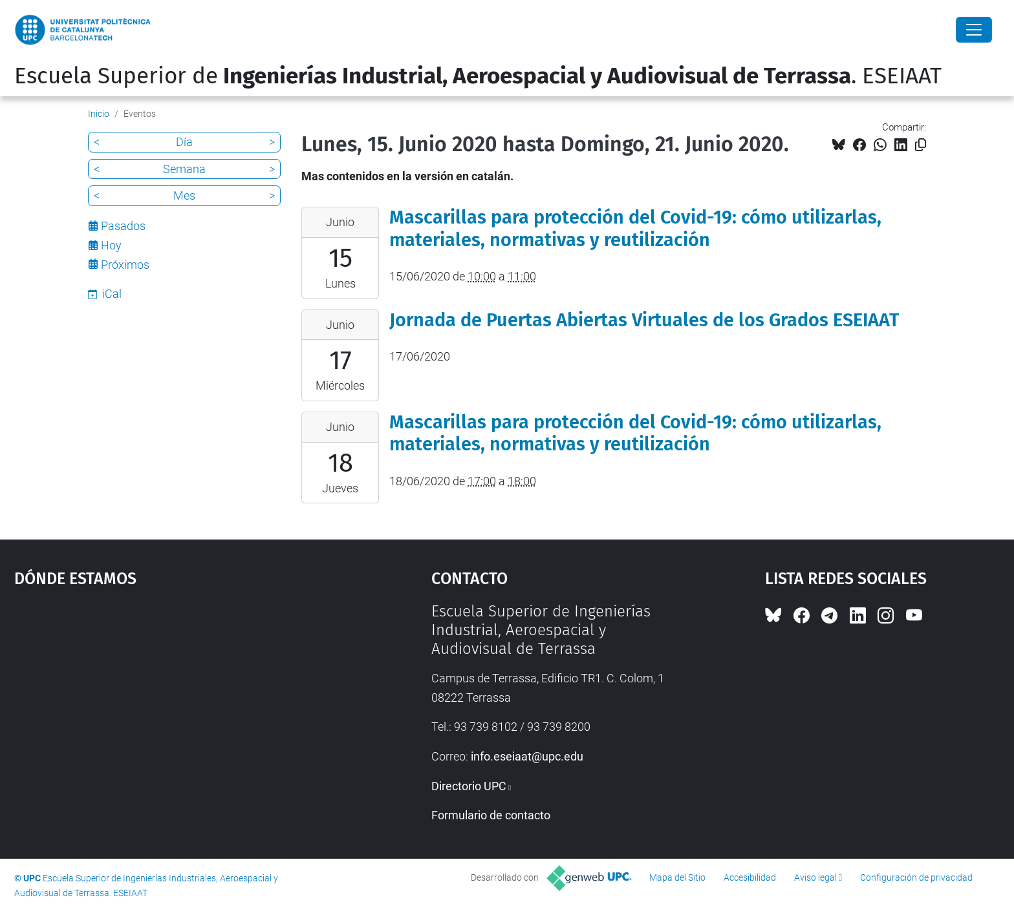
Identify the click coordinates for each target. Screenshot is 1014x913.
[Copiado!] (920, 145)
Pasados (123, 226)
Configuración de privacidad (916, 877)
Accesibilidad (750, 877)
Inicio (98, 114)
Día (184, 142)
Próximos (125, 264)
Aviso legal (815, 877)
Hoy (111, 245)
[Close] (974, 30)
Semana (184, 169)
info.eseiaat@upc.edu (527, 756)
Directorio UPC (468, 786)
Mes (184, 195)
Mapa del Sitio (677, 877)
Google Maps (173, 699)
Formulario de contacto (490, 815)
